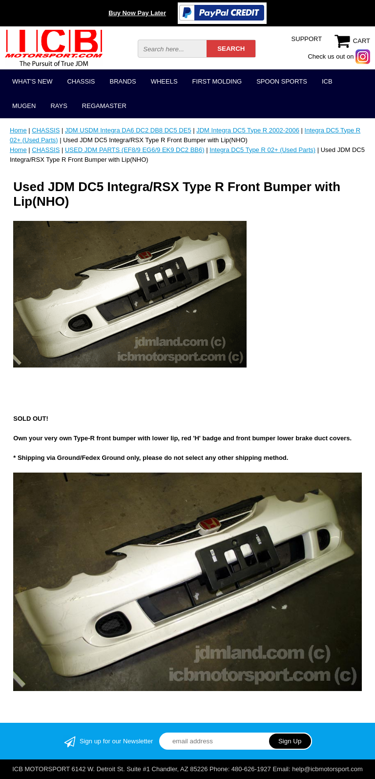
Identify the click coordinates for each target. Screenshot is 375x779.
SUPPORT (307, 39)
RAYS (58, 105)
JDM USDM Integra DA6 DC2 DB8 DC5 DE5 (128, 130)
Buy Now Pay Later (137, 13)
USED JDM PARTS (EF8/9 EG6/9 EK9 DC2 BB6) (135, 149)
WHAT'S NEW (32, 81)
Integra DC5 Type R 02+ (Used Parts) (262, 149)
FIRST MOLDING (217, 81)
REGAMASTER (104, 105)
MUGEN (24, 105)
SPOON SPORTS (281, 81)
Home (18, 130)
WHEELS (164, 81)
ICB (327, 81)
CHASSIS (81, 81)
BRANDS (122, 81)
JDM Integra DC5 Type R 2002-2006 (247, 130)
